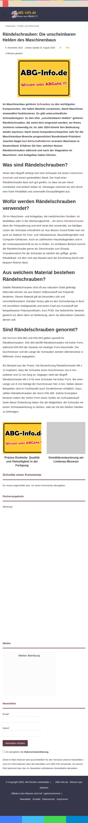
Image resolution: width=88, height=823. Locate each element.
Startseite (9, 26)
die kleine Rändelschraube (68, 220)
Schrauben (44, 104)
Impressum (62, 799)
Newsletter (25, 799)
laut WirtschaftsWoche (36, 141)
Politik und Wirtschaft (28, 26)
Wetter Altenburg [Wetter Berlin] (29, 655)
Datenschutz (48, 799)
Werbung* (8, 506)
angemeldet (19, 485)
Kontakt (36, 799)
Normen (12, 337)
